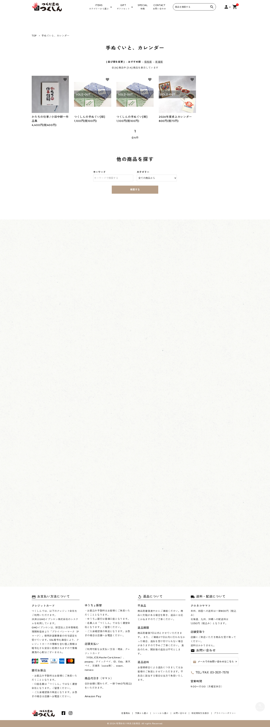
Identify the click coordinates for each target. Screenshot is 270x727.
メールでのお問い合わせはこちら (213, 662)
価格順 (148, 61)
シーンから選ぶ (160, 713)
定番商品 (125, 713)
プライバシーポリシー (225, 713)
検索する (135, 189)
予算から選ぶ (141, 713)
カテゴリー (143, 172)
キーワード (99, 172)
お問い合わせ (179, 713)
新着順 (159, 61)
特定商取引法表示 (200, 713)
